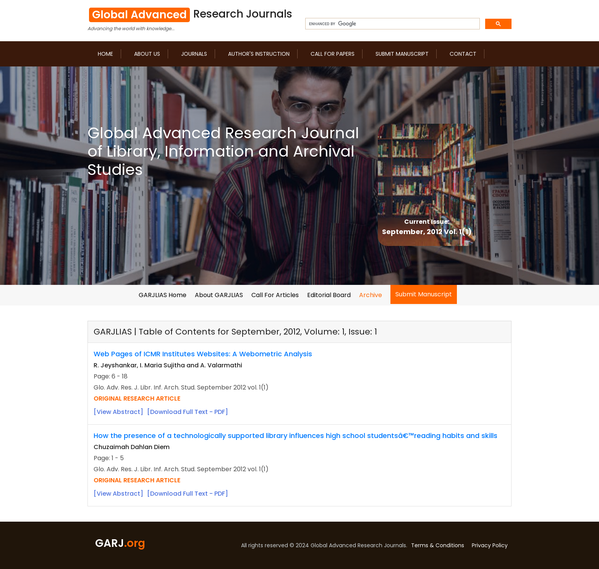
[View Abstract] (118, 411)
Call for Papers (333, 54)
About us (147, 54)
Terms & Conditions (437, 545)
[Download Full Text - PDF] (187, 411)
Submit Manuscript (402, 54)
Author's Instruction (259, 54)
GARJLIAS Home (162, 295)
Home (105, 54)
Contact (463, 54)
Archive (370, 295)
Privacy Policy (490, 545)
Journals (194, 54)
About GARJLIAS (219, 295)
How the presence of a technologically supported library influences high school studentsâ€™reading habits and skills (295, 435)
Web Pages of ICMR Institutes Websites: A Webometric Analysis (203, 354)
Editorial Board (329, 295)
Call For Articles (275, 295)
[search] (391, 24)
